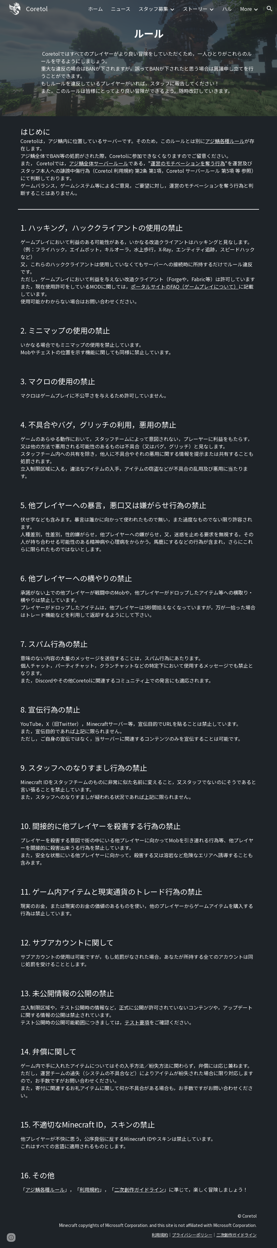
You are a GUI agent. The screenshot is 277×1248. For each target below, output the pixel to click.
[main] (148, 31)
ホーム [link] (95, 8)
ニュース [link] (120, 8)
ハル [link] (227, 8)
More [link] (246, 8)
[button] (269, 8)
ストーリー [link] (195, 8)
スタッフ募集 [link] (153, 8)
